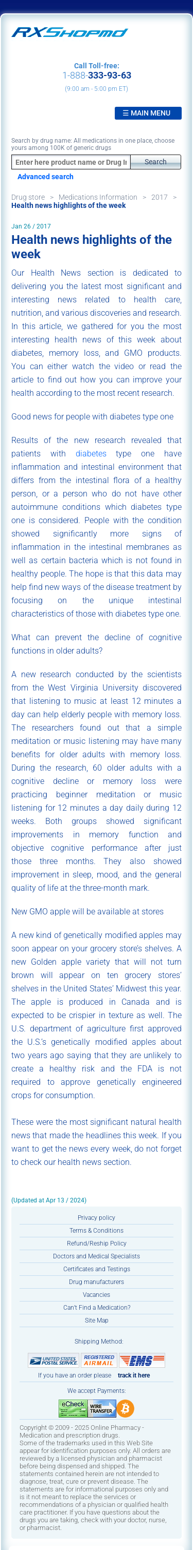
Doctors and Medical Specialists (96, 1256)
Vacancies (96, 1294)
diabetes (91, 453)
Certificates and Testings (96, 1269)
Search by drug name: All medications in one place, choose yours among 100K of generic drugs (92, 144)
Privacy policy (96, 1217)
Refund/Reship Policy (97, 1243)
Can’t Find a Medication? (96, 1307)
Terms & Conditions (96, 1230)
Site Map (97, 1320)
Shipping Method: (99, 1341)
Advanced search (45, 177)
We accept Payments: (96, 1390)
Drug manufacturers (96, 1282)
